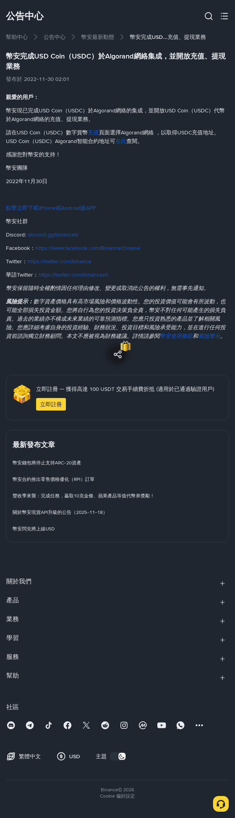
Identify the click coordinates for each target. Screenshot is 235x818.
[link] (17, 37)
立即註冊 (51, 404)
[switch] (118, 756)
